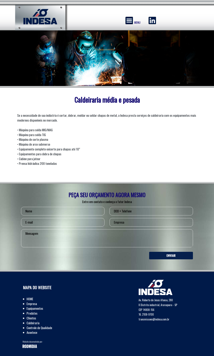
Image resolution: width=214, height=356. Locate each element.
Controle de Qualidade (39, 327)
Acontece (32, 332)
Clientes (31, 318)
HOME (30, 298)
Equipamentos (35, 308)
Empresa (32, 303)
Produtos (32, 313)
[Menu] (129, 20)
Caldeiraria (33, 322)
